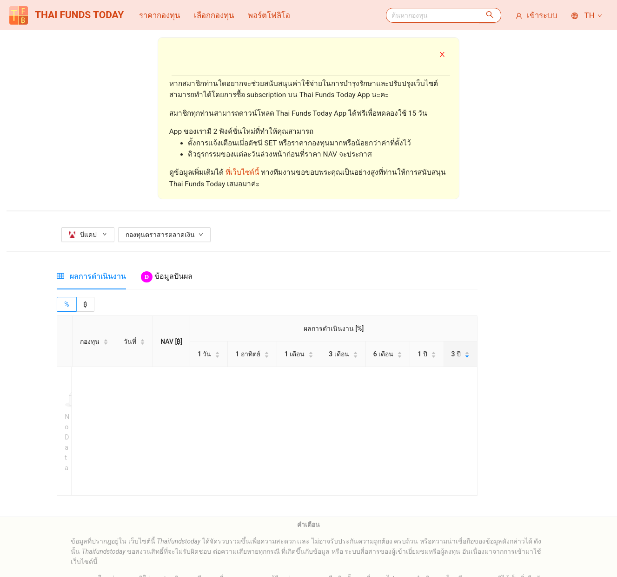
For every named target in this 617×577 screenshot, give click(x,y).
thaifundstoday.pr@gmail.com (327, 554)
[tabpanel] (267, 371)
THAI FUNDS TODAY (66, 15)
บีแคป (87, 234)
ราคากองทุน (159, 15)
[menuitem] (159, 15)
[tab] (91, 276)
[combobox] (432, 15)
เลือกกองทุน (214, 15)
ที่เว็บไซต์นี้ (242, 172)
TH (587, 15)
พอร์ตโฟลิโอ (269, 15)
